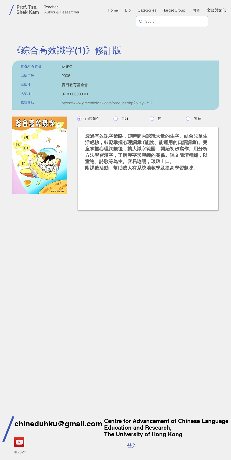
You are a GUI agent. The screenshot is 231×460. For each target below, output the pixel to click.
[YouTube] (19, 442)
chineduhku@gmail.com (58, 423)
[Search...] (171, 21)
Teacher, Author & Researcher (61, 9)
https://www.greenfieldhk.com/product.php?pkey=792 (107, 103)
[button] (196, 10)
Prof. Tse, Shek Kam (27, 9)
